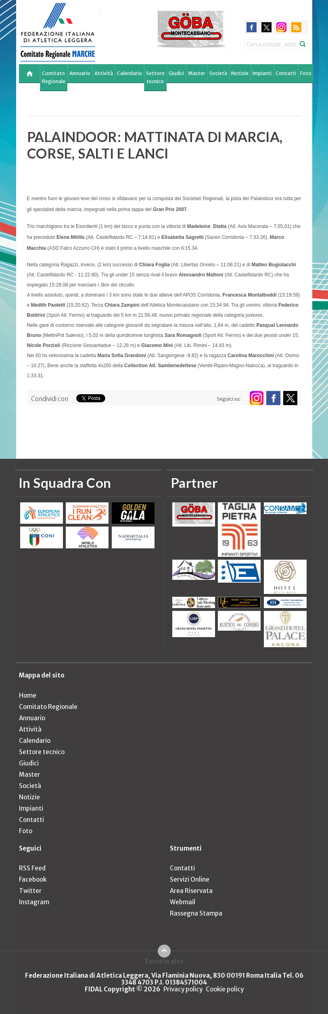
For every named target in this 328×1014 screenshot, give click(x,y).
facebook (252, 27)
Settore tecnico (155, 77)
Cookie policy (225, 989)
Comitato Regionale (53, 77)
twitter (266, 27)
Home (27, 695)
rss (296, 27)
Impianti (262, 73)
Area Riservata (191, 891)
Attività (103, 73)
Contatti (286, 73)
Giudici (176, 73)
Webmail (182, 902)
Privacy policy (183, 989)
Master (196, 73)
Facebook (32, 879)
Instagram (34, 902)
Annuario (79, 73)
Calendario (129, 73)
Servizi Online (189, 879)
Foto (305, 73)
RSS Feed (32, 868)
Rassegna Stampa (196, 913)
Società (218, 73)
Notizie (240, 73)
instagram (281, 27)
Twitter (30, 891)
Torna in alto (164, 961)
